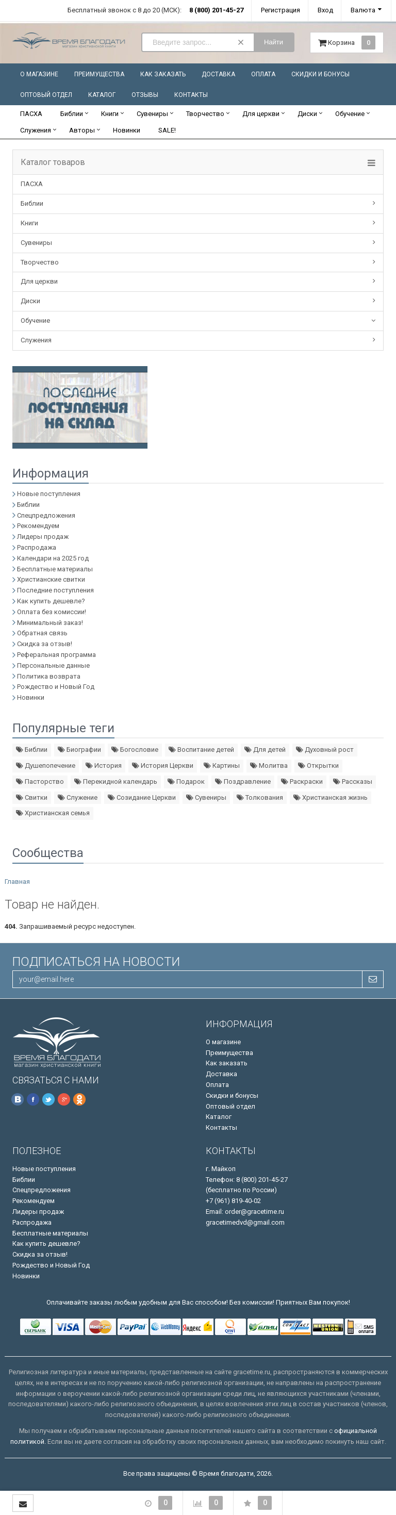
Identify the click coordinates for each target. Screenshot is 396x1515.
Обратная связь (42, 633)
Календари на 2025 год (53, 558)
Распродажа (36, 547)
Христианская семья (53, 813)
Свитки (31, 797)
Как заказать (163, 74)
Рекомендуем (38, 526)
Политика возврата (48, 676)
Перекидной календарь (115, 781)
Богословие (134, 749)
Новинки (126, 130)
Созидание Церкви (142, 797)
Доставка (218, 74)
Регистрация (280, 10)
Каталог (102, 94)
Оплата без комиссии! (51, 612)
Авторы (82, 130)
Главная (17, 881)
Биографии (79, 749)
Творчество (205, 114)
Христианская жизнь (330, 797)
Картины (222, 765)
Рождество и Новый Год (55, 686)
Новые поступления (48, 494)
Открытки (318, 765)
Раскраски (302, 781)
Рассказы (352, 781)
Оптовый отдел (46, 94)
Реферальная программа (56, 654)
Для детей (265, 749)
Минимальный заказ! (50, 623)
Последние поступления (55, 590)
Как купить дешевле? (51, 601)
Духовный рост (325, 749)
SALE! (167, 130)
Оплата (263, 74)
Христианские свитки (51, 579)
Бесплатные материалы (55, 569)
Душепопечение (45, 765)
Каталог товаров (53, 162)
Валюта (363, 10)
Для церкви (260, 114)
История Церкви (162, 765)
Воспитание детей (201, 749)
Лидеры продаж (43, 536)
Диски (307, 114)
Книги (110, 114)
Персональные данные (53, 665)
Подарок (186, 781)
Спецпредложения (46, 515)
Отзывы (144, 94)
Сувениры (152, 114)
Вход (325, 10)
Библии (71, 114)
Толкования (260, 797)
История (104, 765)
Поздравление (243, 781)
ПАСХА (31, 114)
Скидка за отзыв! (44, 644)
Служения (35, 130)
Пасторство (40, 781)
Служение (77, 797)
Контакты (191, 94)
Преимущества (99, 74)
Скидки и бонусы (320, 74)
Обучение (350, 114)
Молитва (269, 765)
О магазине (39, 74)
